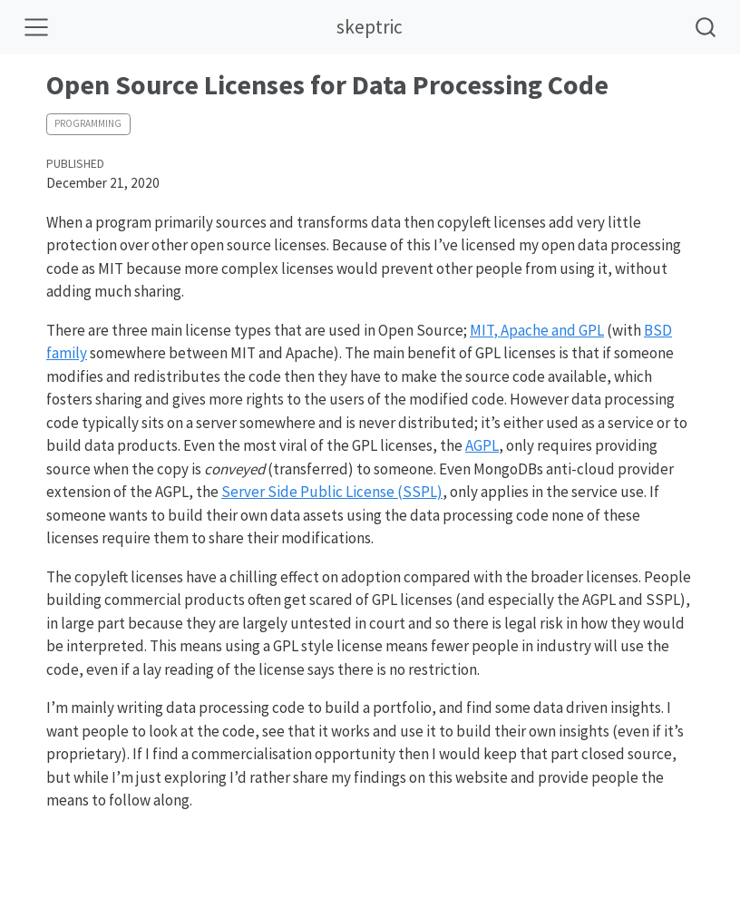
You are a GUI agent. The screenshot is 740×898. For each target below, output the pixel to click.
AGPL (482, 445)
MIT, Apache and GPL (537, 330)
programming (88, 123)
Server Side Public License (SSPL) (332, 492)
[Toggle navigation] (36, 27)
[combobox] (706, 27)
